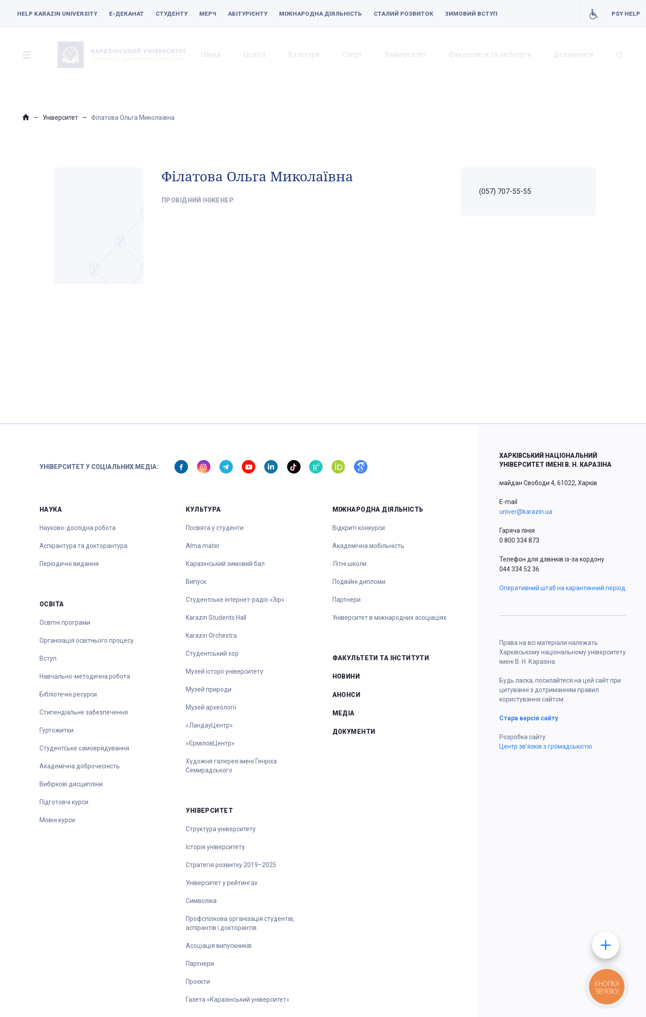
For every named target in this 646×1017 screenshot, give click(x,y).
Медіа (343, 713)
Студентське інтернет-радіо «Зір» (235, 599)
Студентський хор (212, 653)
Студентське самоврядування (84, 748)
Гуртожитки (56, 730)
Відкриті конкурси (358, 527)
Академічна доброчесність (79, 766)
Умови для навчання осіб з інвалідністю (593, 14)
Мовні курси (57, 820)
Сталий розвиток (403, 13)
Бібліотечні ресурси (68, 694)
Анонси (346, 694)
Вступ (48, 658)
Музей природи (208, 689)
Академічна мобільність (368, 545)
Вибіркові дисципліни (71, 784)
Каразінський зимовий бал (225, 563)
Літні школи (349, 563)
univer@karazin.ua (525, 511)
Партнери (200, 963)
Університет (405, 54)
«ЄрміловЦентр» (210, 743)
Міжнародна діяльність (320, 13)
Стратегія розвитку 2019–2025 (231, 864)
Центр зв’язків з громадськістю (545, 746)
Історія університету (215, 846)
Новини (346, 676)
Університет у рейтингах (222, 882)
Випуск (196, 581)
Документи (573, 54)
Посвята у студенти (215, 527)
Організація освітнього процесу (86, 640)
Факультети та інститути (490, 54)
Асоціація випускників (219, 945)
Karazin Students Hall (216, 617)
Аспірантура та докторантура (83, 545)
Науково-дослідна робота (77, 527)
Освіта (254, 54)
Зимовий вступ (471, 13)
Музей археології (211, 707)
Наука (211, 54)
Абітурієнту (247, 13)
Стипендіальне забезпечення (83, 712)
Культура (304, 54)
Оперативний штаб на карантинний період (562, 588)
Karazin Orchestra (211, 635)
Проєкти (198, 981)
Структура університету (221, 829)
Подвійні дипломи (358, 581)
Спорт (352, 54)
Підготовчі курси (63, 802)
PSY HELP (625, 13)
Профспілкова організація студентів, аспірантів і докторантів (240, 923)
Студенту (172, 13)
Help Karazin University (57, 13)
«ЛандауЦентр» (209, 725)
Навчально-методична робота (84, 676)
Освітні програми (64, 622)
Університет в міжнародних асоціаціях (389, 617)
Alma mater (203, 545)
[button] (26, 55)
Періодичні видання (69, 563)
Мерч (207, 13)
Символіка (201, 900)
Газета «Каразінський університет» (237, 999)
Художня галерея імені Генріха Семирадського (231, 766)
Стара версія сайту (528, 718)
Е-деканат (126, 13)
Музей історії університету (224, 671)
